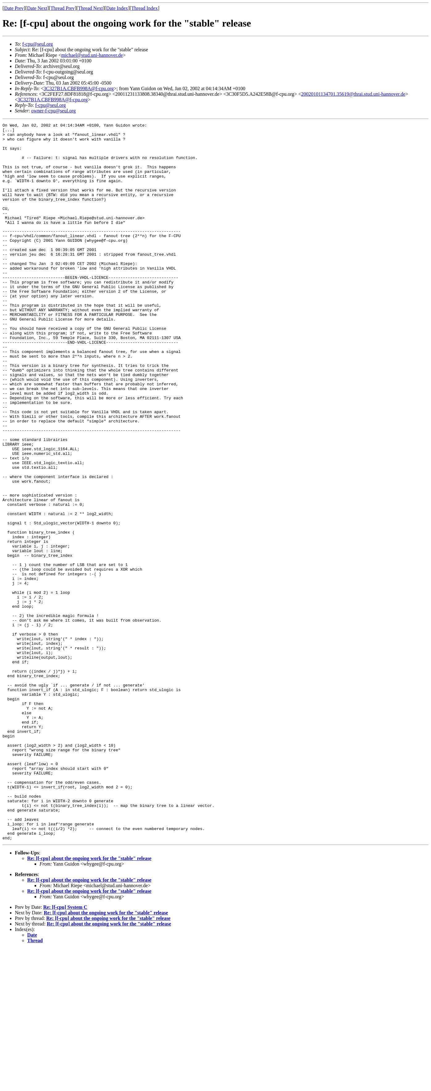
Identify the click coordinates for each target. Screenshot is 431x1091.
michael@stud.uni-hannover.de (92, 55)
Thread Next (90, 8)
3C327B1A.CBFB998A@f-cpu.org (79, 88)
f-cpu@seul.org (37, 44)
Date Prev (14, 8)
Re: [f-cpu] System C (65, 1049)
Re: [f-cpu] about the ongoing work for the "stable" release (89, 1001)
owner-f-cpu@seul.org (53, 110)
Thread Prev (62, 8)
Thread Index (144, 8)
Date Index (117, 8)
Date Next (37, 8)
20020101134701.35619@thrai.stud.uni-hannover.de (353, 94)
